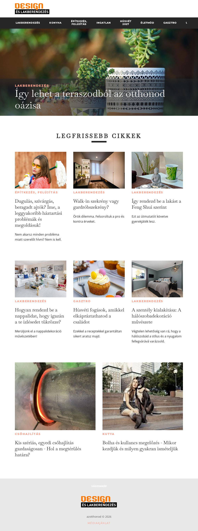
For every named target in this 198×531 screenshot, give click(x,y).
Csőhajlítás (28, 434)
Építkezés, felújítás (36, 192)
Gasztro (82, 301)
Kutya (108, 434)
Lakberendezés (32, 85)
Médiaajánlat (99, 523)
